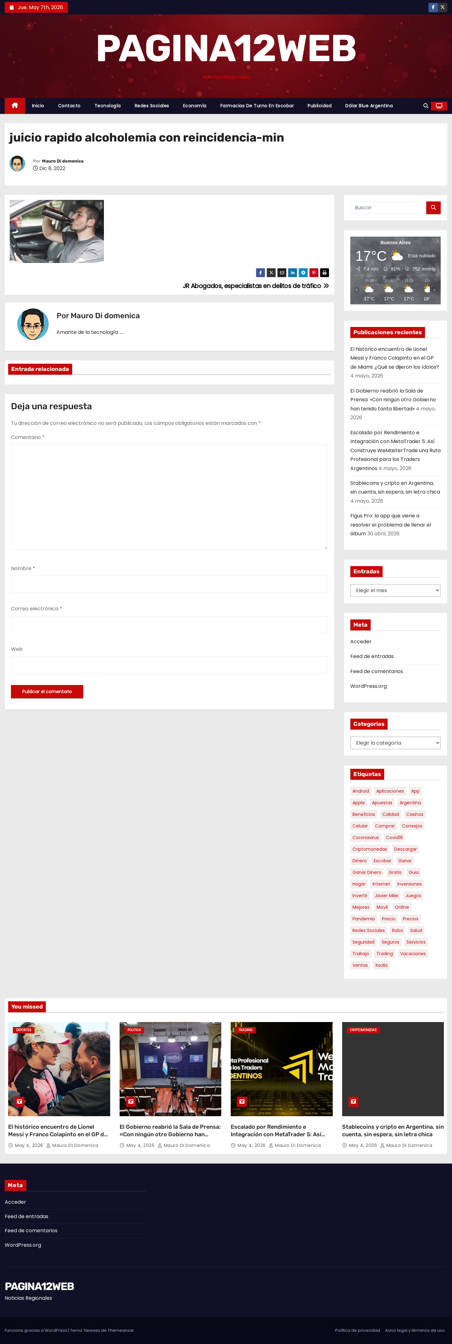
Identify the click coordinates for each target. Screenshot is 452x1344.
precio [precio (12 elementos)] (389, 919)
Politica (134, 1030)
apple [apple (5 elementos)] (358, 803)
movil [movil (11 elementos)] (382, 907)
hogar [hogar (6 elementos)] (358, 884)
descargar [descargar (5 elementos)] (405, 849)
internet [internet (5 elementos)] (381, 884)
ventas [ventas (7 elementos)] (360, 965)
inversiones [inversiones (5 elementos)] (409, 884)
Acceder (361, 641)
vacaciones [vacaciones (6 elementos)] (413, 953)
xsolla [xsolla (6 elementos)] (381, 965)
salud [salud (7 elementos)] (416, 930)
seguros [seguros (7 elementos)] (390, 942)
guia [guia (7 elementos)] (414, 872)
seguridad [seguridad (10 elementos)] (363, 942)
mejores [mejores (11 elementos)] (360, 907)
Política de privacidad (357, 1330)
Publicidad (319, 106)
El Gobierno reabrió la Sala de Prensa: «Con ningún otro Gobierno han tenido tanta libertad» (393, 399)
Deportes (23, 1030)
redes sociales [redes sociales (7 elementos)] (368, 930)
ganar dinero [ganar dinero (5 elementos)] (366, 872)
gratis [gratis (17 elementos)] (395, 872)
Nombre (23, 568)
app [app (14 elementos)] (415, 791)
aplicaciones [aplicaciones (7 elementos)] (390, 791)
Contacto (69, 106)
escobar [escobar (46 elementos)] (382, 861)
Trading (246, 1030)
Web (17, 649)
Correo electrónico (36, 608)
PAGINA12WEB (225, 48)
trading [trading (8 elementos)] (384, 953)
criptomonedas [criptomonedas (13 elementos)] (369, 849)
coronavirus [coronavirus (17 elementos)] (365, 837)
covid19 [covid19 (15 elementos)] (394, 837)
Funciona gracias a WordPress (36, 1330)
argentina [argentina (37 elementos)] (410, 803)
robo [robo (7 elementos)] (397, 930)
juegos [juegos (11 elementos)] (413, 895)
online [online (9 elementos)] (402, 907)
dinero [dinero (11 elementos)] (359, 861)
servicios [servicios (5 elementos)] (416, 942)
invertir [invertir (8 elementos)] (360, 895)
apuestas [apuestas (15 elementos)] (382, 803)
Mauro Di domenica (62, 161)
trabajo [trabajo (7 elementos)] (360, 953)
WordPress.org (368, 686)
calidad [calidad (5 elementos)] (390, 814)
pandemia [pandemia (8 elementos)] (363, 919)
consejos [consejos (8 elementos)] (412, 826)
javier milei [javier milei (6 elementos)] (386, 895)
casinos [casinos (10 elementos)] (414, 814)
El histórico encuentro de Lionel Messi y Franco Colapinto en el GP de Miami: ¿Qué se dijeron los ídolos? (394, 358)
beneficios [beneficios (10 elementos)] (363, 814)
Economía (195, 106)
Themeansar (121, 1330)
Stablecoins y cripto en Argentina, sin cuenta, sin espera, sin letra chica (393, 1130)
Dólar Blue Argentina (369, 106)
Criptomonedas (363, 1030)
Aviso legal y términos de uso (415, 1330)
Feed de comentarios (376, 671)
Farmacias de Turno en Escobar (257, 106)
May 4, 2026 (30, 1145)
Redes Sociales (152, 106)
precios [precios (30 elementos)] (410, 919)
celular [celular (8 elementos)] (360, 826)
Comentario (28, 437)
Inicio (38, 106)
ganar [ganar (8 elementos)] (405, 861)
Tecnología (107, 106)
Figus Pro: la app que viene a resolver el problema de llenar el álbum (390, 524)
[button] (425, 106)
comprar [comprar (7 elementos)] (385, 826)
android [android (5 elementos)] (360, 791)
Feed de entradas (372, 656)
